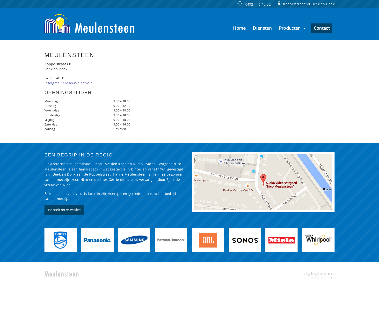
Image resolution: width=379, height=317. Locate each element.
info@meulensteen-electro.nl (69, 83)
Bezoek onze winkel (64, 210)
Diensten (262, 28)
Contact (322, 28)
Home (239, 28)
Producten (292, 28)
